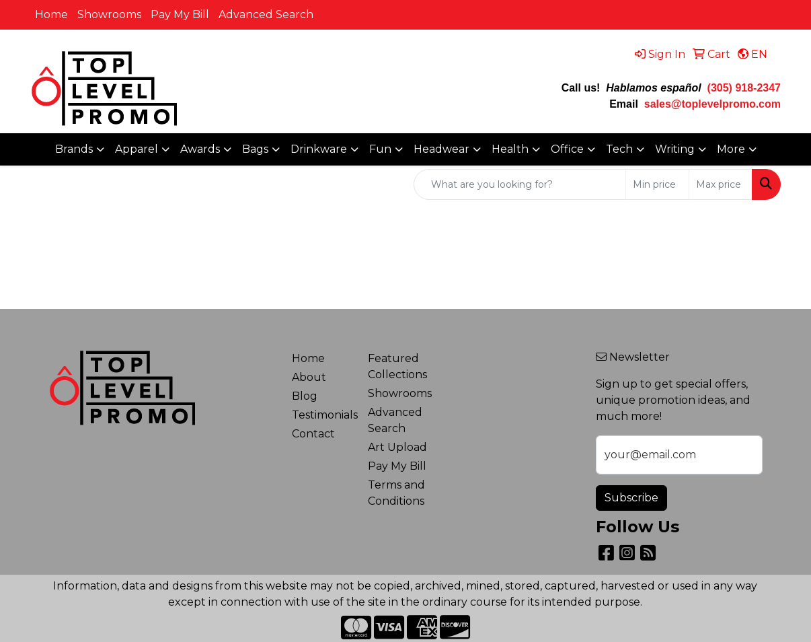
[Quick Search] (520, 184)
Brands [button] (74, 149)
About (309, 377)
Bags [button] (255, 149)
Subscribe (631, 497)
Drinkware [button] (319, 149)
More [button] (731, 149)
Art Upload (397, 447)
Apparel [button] (136, 149)
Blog (304, 396)
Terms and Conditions (396, 492)
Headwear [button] (441, 149)
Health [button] (510, 149)
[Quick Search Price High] (720, 184)
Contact (313, 433)
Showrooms (109, 14)
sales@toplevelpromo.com (712, 104)
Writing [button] (675, 149)
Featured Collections (397, 366)
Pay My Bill (180, 14)
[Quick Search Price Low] (657, 184)
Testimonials (322, 414)
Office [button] (567, 149)
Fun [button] (380, 149)
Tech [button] (619, 149)
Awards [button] (200, 149)
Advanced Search (266, 14)
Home (51, 14)
